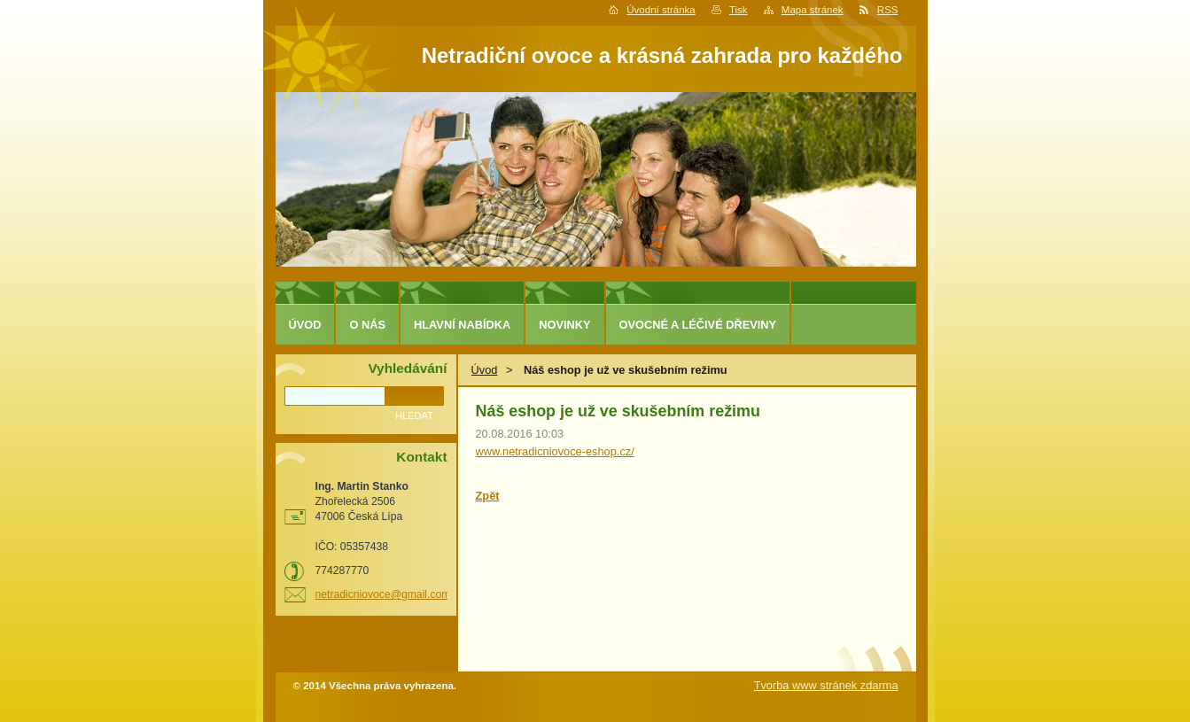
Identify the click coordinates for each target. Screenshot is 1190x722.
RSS (887, 9)
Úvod (484, 370)
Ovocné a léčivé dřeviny (698, 324)
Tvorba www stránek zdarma (826, 685)
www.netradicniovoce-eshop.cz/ (555, 451)
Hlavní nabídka (462, 324)
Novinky (564, 324)
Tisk (738, 9)
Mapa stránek (813, 9)
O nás (367, 324)
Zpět (488, 495)
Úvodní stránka (660, 9)
